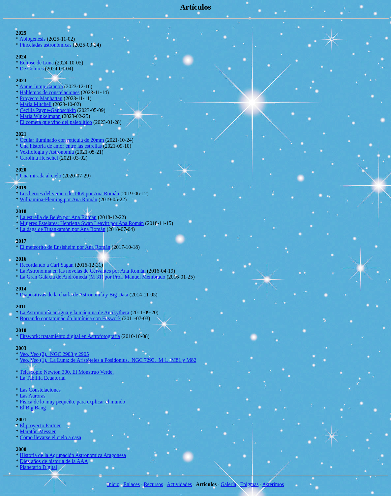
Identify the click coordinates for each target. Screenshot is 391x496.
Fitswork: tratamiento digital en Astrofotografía (70, 336)
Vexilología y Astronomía (47, 152)
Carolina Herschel (39, 158)
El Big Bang (33, 407)
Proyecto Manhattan (41, 98)
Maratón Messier (38, 431)
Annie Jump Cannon (41, 86)
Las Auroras (32, 396)
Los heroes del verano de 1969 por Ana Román (69, 193)
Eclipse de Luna (37, 62)
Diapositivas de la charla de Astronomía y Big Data (74, 294)
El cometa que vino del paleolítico (56, 122)
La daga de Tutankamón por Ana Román (62, 229)
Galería (228, 484)
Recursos (153, 484)
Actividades (179, 484)
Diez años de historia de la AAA (54, 461)
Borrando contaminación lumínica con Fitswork (70, 318)
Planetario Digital (38, 467)
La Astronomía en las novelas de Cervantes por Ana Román (83, 271)
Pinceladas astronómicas (46, 45)
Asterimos (273, 484)
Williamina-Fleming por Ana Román (58, 199)
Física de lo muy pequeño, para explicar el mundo (72, 401)
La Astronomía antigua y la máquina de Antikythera (74, 312)
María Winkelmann (40, 116)
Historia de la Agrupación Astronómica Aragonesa (73, 455)
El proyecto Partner (40, 425)
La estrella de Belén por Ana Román (58, 217)
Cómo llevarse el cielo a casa (50, 437)
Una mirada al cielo (40, 175)
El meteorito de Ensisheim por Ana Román (65, 247)
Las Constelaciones (40, 390)
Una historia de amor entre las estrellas (61, 146)
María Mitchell (35, 104)
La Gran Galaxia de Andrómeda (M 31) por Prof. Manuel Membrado (92, 277)
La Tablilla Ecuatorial (43, 378)
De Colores (32, 68)
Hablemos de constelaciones (49, 92)
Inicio (113, 484)
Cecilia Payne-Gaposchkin (48, 110)
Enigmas (249, 484)
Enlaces (131, 484)
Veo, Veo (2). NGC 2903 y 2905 (54, 354)
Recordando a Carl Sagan (47, 265)
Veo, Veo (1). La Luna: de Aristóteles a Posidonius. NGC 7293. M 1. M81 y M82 (108, 360)
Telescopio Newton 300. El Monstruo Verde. (67, 372)
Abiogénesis (32, 39)
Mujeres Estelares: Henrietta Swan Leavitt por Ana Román (82, 223)
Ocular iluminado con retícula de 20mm (62, 140)
